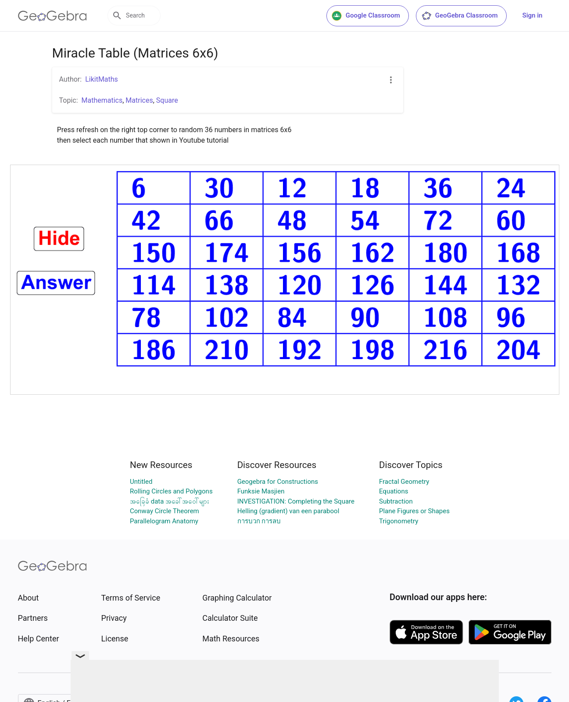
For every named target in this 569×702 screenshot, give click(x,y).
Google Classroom (366, 16)
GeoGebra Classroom (459, 16)
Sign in (532, 15)
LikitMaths (101, 79)
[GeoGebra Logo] (52, 16)
